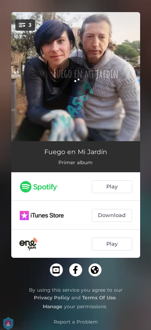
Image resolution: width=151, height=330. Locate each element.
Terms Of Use (99, 297)
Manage (52, 306)
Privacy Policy (52, 297)
